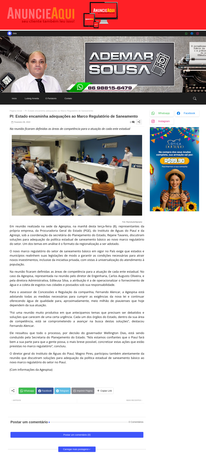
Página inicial (16, 111)
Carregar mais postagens (75, 449)
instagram (164, 121)
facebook (189, 113)
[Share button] (104, 391)
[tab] (14, 99)
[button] (195, 98)
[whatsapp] (186, 33)
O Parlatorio (50, 98)
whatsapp (164, 113)
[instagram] (198, 33)
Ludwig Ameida (32, 98)
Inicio (14, 98)
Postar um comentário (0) (76, 434)
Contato (68, 98)
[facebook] (192, 33)
